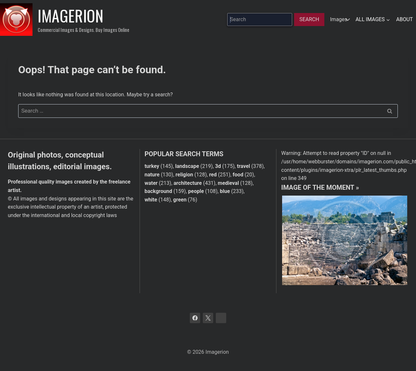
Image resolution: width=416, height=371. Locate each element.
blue (225, 191)
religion (184, 175)
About (404, 19)
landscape (187, 166)
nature (152, 175)
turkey (152, 166)
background (158, 191)
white (151, 200)
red (212, 175)
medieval (228, 183)
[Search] (309, 19)
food (238, 175)
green (180, 200)
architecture (188, 183)
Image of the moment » (320, 187)
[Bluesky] (221, 318)
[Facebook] (195, 318)
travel (243, 166)
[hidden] (339, 19)
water (151, 183)
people (196, 191)
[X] (208, 318)
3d (218, 166)
